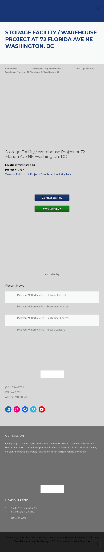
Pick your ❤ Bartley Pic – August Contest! (41, 329)
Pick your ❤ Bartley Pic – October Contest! (42, 295)
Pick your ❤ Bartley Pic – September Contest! (43, 306)
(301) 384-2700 (14, 387)
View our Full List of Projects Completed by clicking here (38, 174)
